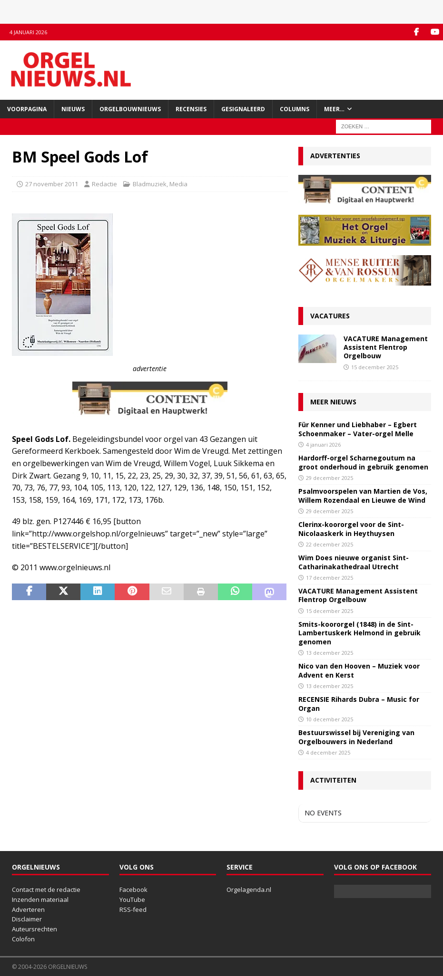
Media (178, 184)
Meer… (334, 109)
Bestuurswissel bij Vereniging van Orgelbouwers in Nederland (356, 737)
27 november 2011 (51, 184)
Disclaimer (27, 919)
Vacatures (330, 315)
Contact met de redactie (46, 889)
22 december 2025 (329, 544)
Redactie (104, 184)
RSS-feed (133, 909)
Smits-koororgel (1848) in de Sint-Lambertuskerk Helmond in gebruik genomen (359, 633)
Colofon (23, 939)
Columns (294, 109)
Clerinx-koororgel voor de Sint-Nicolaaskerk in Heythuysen (351, 528)
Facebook (133, 889)
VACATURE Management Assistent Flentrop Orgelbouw (386, 347)
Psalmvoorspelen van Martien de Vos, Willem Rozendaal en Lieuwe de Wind (362, 495)
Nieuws (73, 109)
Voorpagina (27, 109)
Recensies (191, 109)
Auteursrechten (34, 929)
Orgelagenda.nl (248, 889)
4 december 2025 (328, 752)
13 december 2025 (329, 652)
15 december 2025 (374, 367)
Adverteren (28, 909)
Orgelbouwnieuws (130, 109)
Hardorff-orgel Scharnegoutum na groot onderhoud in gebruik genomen (363, 462)
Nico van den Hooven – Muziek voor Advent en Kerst (359, 670)
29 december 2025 (329, 477)
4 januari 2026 (323, 444)
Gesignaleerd (243, 109)
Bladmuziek (150, 184)
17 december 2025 (329, 577)
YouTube (132, 899)
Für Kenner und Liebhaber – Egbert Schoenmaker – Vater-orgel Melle (357, 429)
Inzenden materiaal (40, 899)
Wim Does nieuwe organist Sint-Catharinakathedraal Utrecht (353, 562)
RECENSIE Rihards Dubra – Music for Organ (358, 703)
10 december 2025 (329, 719)
